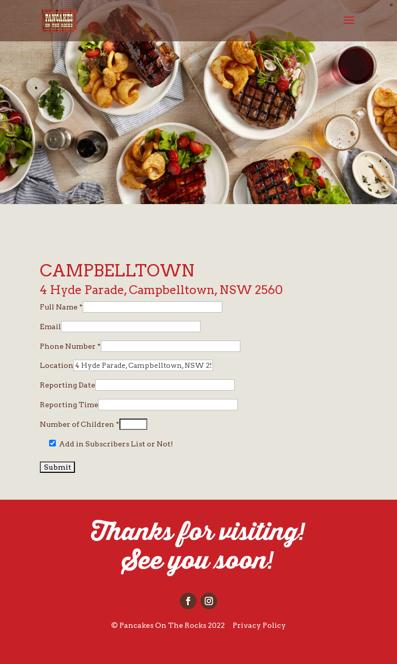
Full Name (61, 307)
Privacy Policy (259, 625)
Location (56, 365)
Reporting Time (69, 404)
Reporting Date (67, 385)
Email (50, 326)
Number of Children (79, 424)
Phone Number (70, 346)
